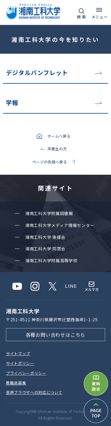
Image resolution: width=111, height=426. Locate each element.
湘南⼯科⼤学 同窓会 (45, 249)
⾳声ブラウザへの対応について (34, 392)
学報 (12, 102)
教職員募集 (16, 383)
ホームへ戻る (58, 136)
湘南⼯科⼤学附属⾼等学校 (51, 260)
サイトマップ (18, 353)
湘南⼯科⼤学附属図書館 (49, 213)
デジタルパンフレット (37, 72)
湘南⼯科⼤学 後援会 (45, 237)
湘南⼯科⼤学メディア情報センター (59, 225)
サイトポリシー (20, 363)
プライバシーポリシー (26, 373)
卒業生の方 (57, 149)
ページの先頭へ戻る (49, 162)
